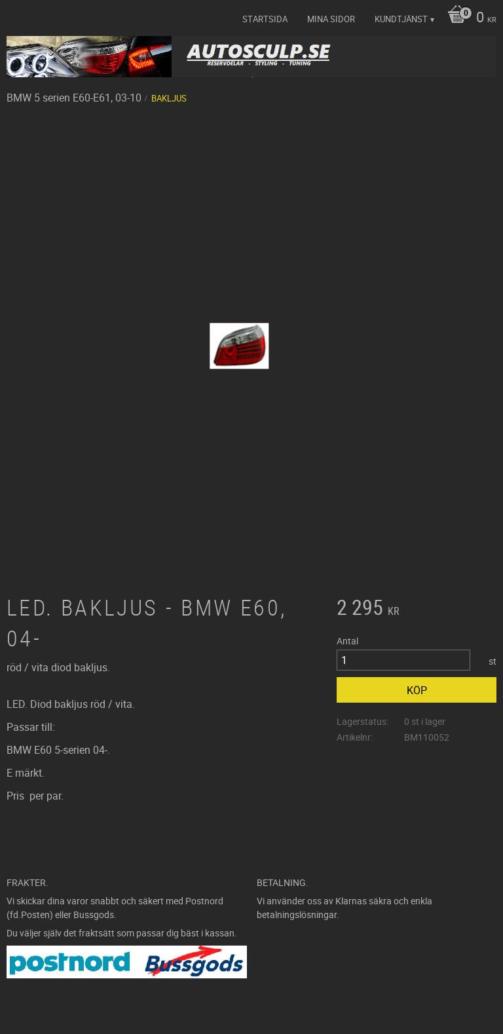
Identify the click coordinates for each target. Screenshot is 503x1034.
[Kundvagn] (468, 18)
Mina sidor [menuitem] (331, 19)
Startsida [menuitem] (265, 19)
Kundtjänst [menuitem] (401, 19)
